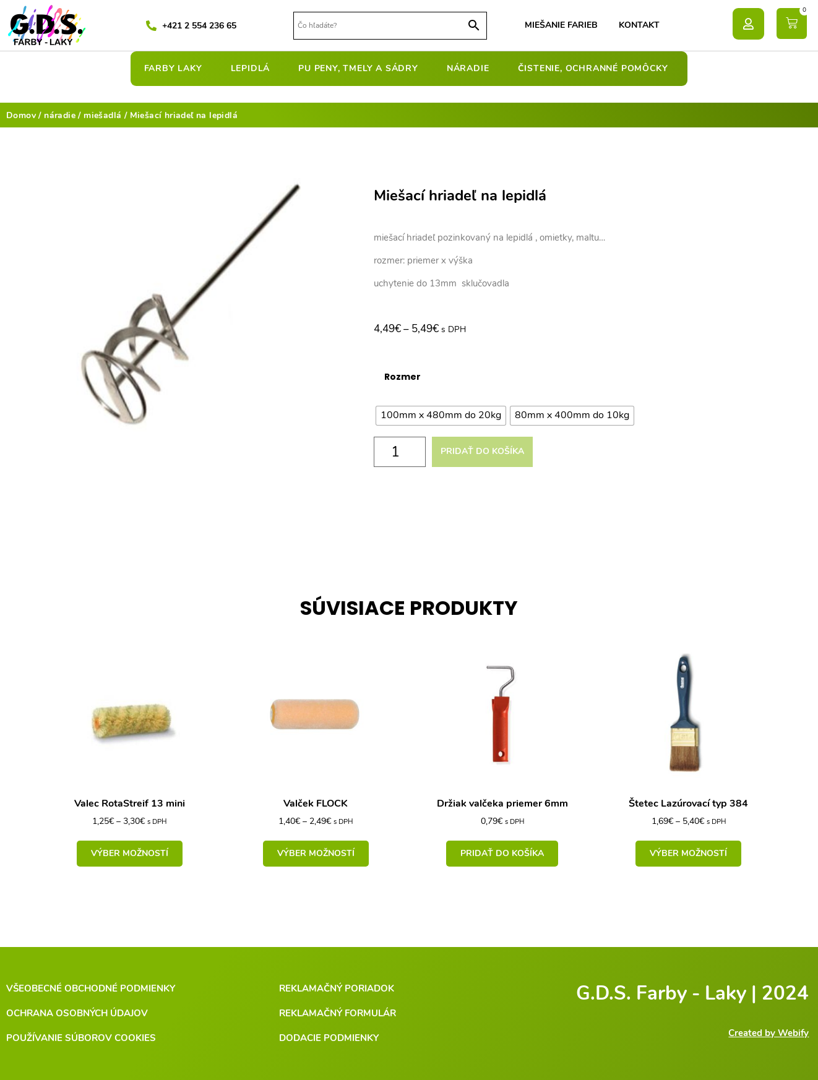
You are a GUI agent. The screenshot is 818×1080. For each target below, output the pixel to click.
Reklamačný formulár (337, 1013)
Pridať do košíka (482, 451)
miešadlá (102, 115)
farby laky (176, 68)
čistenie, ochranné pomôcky (596, 68)
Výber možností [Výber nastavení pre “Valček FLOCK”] (316, 853)
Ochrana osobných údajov (77, 1013)
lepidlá (254, 68)
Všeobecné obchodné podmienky (90, 988)
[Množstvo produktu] (400, 452)
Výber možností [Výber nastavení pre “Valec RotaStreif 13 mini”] (129, 853)
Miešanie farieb (561, 25)
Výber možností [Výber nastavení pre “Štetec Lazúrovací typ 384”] (688, 853)
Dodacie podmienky (329, 1038)
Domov (21, 115)
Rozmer (402, 376)
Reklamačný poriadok (336, 988)
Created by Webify (768, 1033)
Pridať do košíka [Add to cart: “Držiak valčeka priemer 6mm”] (502, 853)
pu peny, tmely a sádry (361, 68)
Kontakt (639, 25)
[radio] (441, 415)
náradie (471, 68)
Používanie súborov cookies (81, 1038)
